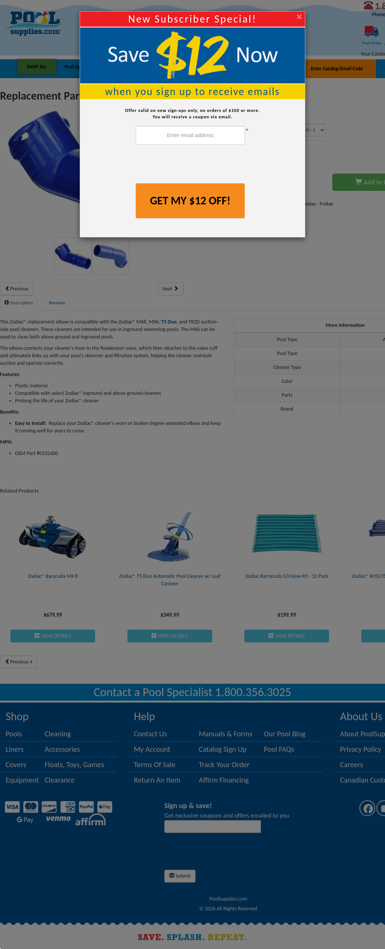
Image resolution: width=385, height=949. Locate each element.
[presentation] (193, 165)
